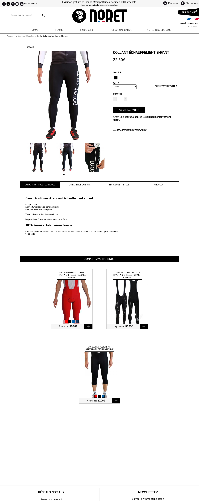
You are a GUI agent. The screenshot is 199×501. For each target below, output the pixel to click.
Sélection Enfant (33, 36)
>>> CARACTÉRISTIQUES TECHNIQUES (129, 130)
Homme (34, 30)
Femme (59, 30)
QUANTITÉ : (118, 94)
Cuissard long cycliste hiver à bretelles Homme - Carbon (127, 275)
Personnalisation (121, 30)
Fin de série (86, 30)
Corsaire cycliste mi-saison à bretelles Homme (99, 348)
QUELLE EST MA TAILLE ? (166, 86)
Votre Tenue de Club (159, 30)
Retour (30, 47)
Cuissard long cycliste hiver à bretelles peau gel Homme (72, 275)
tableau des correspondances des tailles (61, 231)
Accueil (10, 36)
